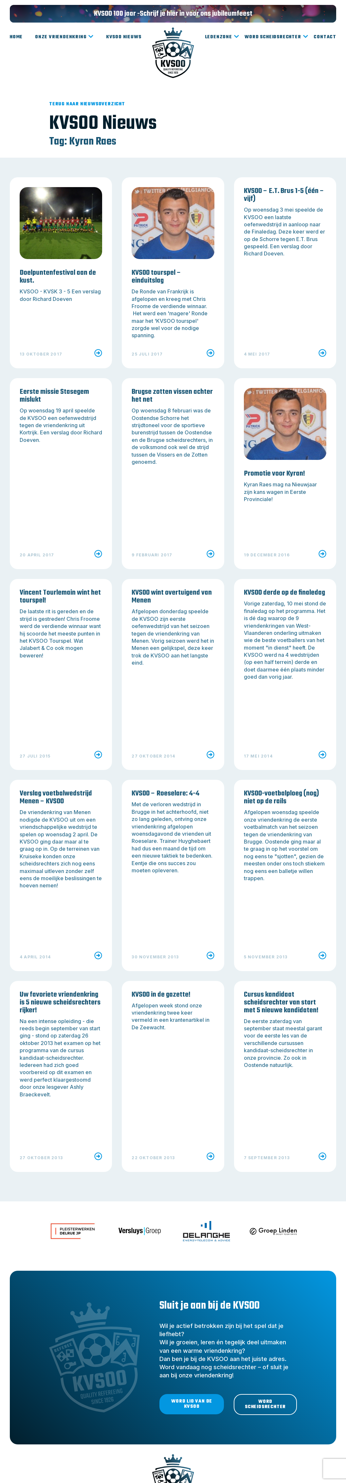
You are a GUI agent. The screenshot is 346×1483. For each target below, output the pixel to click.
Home (16, 37)
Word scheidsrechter (276, 37)
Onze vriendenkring (64, 37)
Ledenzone (222, 37)
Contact (325, 37)
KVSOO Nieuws (123, 37)
